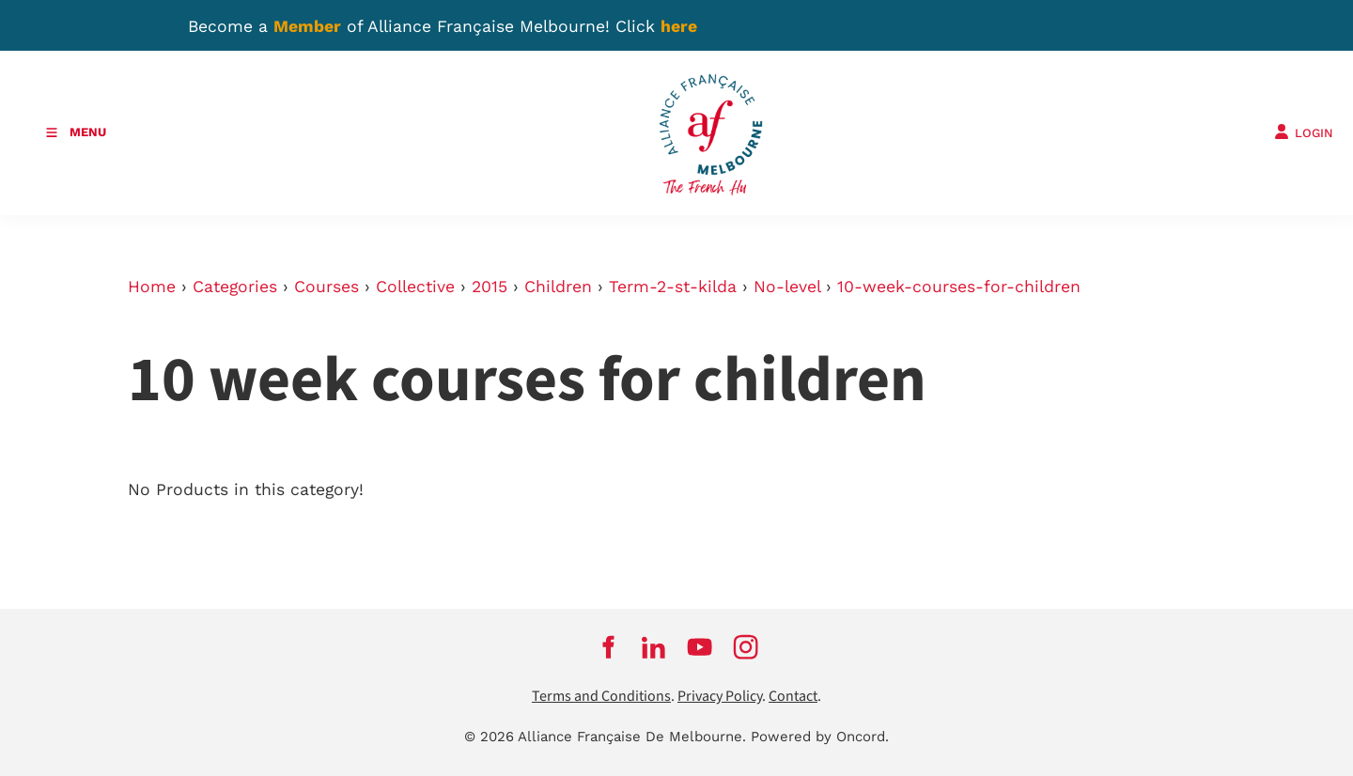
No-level (787, 286)
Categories (235, 286)
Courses (326, 286)
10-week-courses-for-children (959, 286)
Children (558, 286)
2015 (489, 286)
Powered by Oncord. (820, 736)
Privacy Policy (719, 696)
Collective (415, 286)
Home (152, 286)
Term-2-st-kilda (673, 286)
